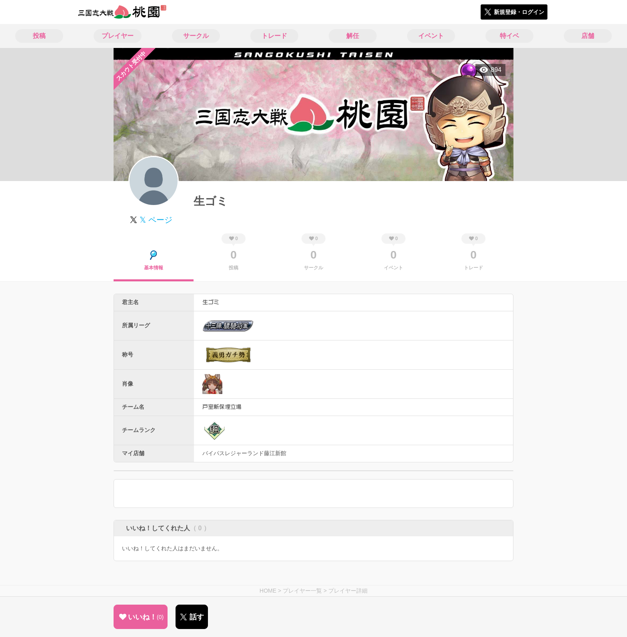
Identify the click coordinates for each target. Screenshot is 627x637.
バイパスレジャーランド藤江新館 (244, 453)
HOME (268, 590)
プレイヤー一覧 (302, 590)
